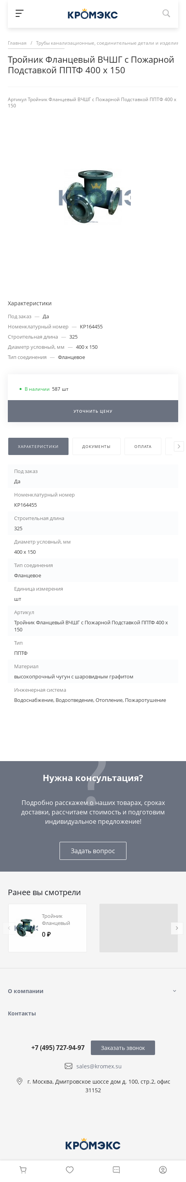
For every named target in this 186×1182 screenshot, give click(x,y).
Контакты (22, 1013)
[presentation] (179, 446)
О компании (25, 991)
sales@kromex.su (99, 1066)
